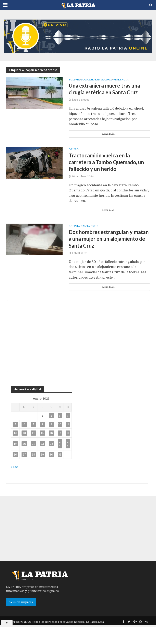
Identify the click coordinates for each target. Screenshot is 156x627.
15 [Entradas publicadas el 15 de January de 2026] (42, 433)
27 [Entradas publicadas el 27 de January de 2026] (24, 455)
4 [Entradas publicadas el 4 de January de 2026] (67, 416)
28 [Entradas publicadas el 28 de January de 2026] (33, 455)
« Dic (14, 467)
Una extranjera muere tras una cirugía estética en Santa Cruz (105, 89)
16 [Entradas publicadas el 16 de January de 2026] (51, 433)
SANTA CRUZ (103, 79)
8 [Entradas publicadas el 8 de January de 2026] (42, 424)
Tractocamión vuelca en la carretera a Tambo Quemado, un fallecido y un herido (107, 162)
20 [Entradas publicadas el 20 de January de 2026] (24, 444)
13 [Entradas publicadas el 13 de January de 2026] (24, 433)
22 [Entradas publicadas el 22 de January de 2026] (42, 444)
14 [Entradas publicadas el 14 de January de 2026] (33, 433)
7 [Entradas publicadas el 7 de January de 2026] (33, 424)
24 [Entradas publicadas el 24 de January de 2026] (60, 444)
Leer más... (109, 134)
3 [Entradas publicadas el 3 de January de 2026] (60, 416)
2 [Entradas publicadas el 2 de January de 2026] (51, 416)
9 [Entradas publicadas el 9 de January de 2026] (51, 424)
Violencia (120, 79)
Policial (87, 79)
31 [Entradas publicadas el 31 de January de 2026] (59, 455)
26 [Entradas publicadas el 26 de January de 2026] (15, 455)
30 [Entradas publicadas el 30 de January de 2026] (51, 455)
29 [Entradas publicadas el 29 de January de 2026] (42, 455)
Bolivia (74, 79)
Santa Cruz (89, 226)
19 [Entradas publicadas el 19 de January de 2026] (15, 444)
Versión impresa (21, 602)
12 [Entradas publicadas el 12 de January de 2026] (15, 433)
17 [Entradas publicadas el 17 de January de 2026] (59, 433)
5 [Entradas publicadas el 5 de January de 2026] (15, 424)
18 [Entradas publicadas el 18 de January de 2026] (67, 433)
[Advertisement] (78, 336)
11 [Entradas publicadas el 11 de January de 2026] (67, 424)
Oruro (74, 149)
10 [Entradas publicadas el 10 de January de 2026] (59, 424)
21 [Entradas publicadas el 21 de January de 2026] (33, 444)
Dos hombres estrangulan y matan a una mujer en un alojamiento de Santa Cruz (101, 239)
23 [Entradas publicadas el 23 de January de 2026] (51, 444)
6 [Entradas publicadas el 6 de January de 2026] (24, 424)
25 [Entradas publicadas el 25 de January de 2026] (67, 444)
